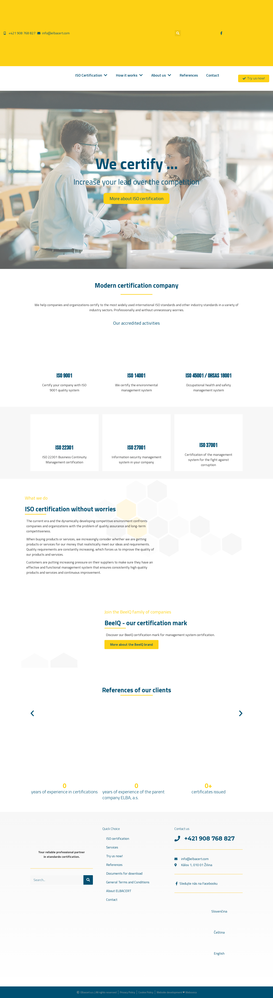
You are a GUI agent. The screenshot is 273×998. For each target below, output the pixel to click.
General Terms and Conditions (127, 882)
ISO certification (117, 838)
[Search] (88, 880)
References (114, 864)
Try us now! (114, 856)
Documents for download (124, 873)
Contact (111, 899)
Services (112, 847)
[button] (178, 33)
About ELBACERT (118, 890)
